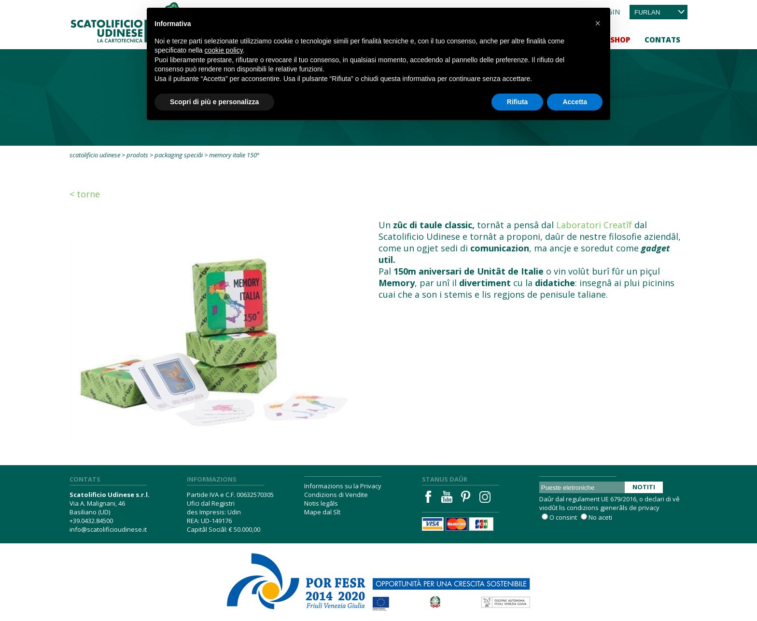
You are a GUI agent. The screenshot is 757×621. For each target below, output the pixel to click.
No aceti (600, 517)
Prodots (137, 155)
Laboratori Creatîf (594, 225)
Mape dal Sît (322, 512)
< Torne (85, 194)
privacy (648, 507)
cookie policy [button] (224, 50)
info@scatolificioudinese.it (108, 529)
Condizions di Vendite (336, 494)
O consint (563, 517)
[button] (597, 23)
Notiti (643, 487)
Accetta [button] (574, 102)
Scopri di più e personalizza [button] (214, 102)
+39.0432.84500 (91, 520)
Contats (662, 39)
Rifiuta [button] (517, 102)
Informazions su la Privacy (342, 486)
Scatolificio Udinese (95, 155)
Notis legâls (321, 503)
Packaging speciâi (178, 155)
